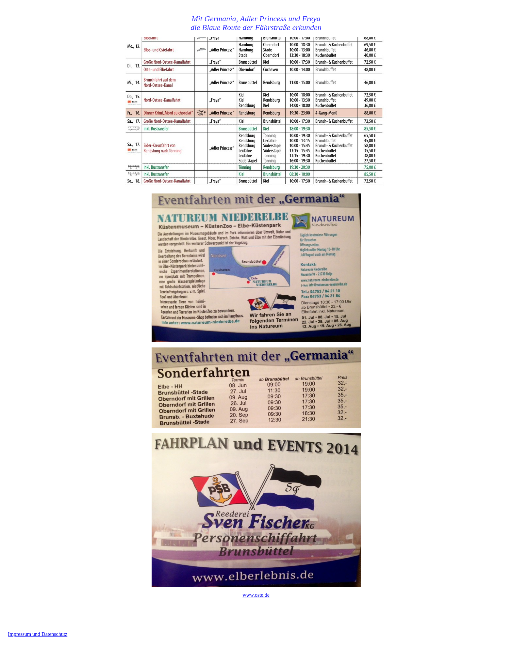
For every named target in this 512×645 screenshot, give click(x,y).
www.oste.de (256, 595)
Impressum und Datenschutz (37, 634)
